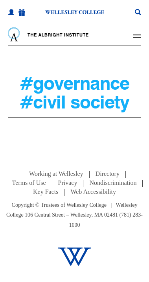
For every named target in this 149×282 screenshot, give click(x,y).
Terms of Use (29, 182)
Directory (108, 173)
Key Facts (45, 191)
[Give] (22, 12)
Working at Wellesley (56, 173)
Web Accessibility (93, 191)
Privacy (67, 182)
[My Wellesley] (11, 12)
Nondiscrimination (112, 182)
